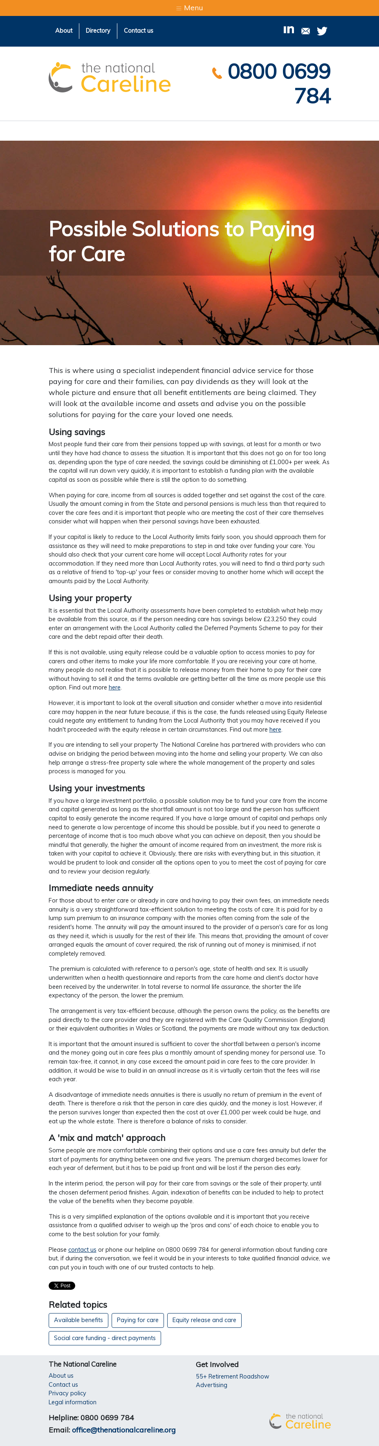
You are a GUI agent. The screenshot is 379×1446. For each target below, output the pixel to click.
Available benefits (78, 1320)
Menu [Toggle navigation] (189, 7)
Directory (98, 30)
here (115, 687)
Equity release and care (204, 1320)
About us (61, 1375)
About (63, 30)
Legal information (72, 1402)
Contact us (138, 30)
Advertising (211, 1385)
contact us (82, 1249)
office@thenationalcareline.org (124, 1430)
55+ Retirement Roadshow (232, 1376)
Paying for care (138, 1320)
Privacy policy (67, 1393)
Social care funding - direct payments (105, 1338)
